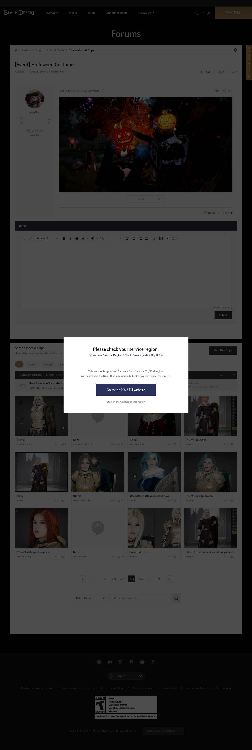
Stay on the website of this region (126, 401)
